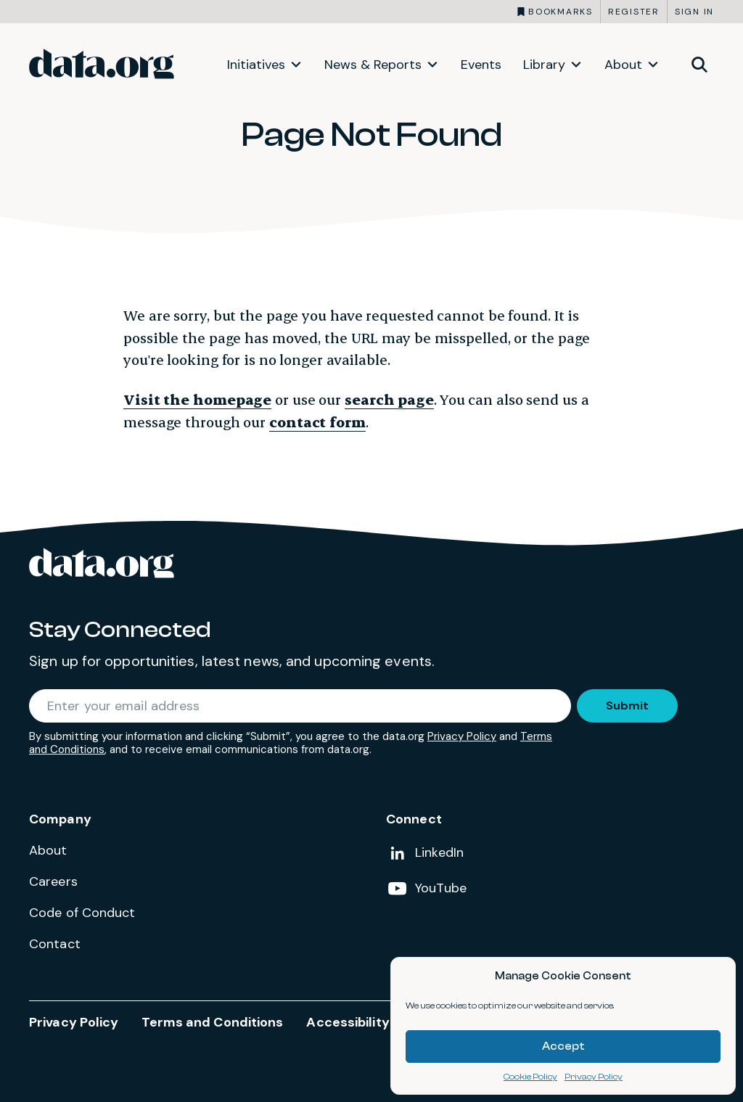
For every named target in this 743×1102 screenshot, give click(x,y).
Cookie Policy (530, 1077)
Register (634, 11)
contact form (317, 422)
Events (481, 64)
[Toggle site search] (699, 63)
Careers (53, 881)
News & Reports (373, 64)
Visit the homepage (197, 399)
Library (544, 64)
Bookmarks (560, 11)
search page (389, 399)
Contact (55, 944)
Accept (563, 1046)
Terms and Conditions (212, 1022)
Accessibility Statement (384, 1022)
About (623, 64)
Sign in (694, 11)
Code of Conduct (82, 912)
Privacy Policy (594, 1077)
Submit (627, 705)
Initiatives (256, 64)
